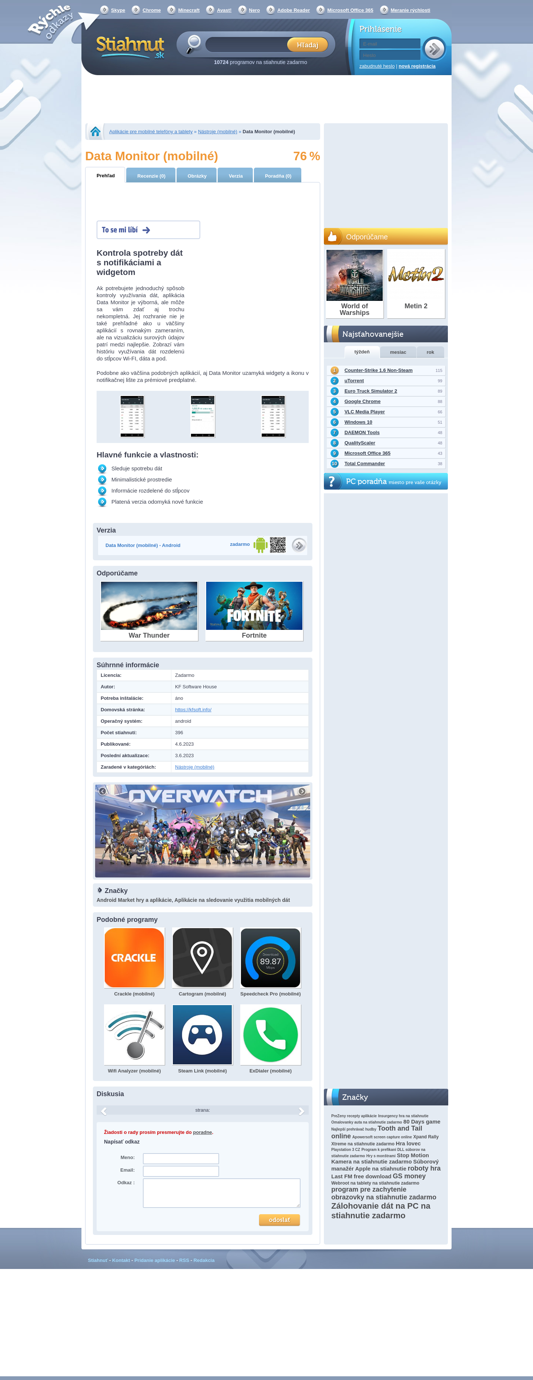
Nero (254, 10)
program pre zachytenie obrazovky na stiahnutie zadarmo (383, 1193)
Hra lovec (408, 1143)
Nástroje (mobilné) (217, 131)
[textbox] (248, 44)
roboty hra (424, 1168)
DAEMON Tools (362, 432)
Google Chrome (363, 401)
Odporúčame (367, 237)
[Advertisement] (266, 100)
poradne (202, 1132)
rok (430, 352)
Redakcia (204, 1260)
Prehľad (106, 175)
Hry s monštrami (381, 1156)
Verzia (236, 176)
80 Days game (421, 1121)
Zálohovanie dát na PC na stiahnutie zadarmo (380, 1210)
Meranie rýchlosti (410, 10)
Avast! (224, 10)
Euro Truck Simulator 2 (371, 391)
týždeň (362, 352)
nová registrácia (417, 66)
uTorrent (354, 380)
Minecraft (189, 10)
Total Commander (365, 463)
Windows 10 (358, 422)
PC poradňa (393, 481)
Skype (118, 10)
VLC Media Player (365, 411)
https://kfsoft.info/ (193, 709)
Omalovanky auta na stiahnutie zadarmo (366, 1122)
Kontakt (121, 1260)
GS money (409, 1176)
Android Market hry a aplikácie (134, 900)
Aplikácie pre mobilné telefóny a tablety (150, 131)
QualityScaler (360, 443)
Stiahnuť (98, 1260)
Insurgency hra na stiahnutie (403, 1116)
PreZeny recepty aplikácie (354, 1116)
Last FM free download (361, 1176)
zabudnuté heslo (377, 66)
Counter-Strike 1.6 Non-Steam (379, 370)
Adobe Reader (293, 10)
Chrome (152, 10)
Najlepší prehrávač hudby (353, 1129)
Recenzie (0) (151, 176)
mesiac (398, 352)
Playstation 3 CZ (345, 1150)
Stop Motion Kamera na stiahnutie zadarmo (380, 1158)
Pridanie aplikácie (154, 1260)
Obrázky (197, 176)
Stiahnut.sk (129, 47)
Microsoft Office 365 (350, 10)
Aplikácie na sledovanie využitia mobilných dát (232, 900)
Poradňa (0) (278, 176)
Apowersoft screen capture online (382, 1137)
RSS (184, 1260)
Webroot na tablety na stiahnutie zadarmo (375, 1183)
